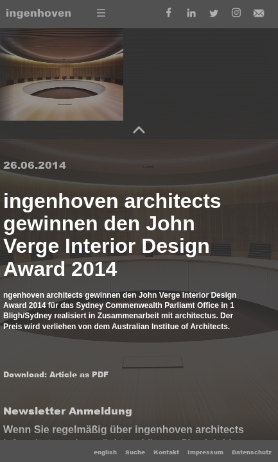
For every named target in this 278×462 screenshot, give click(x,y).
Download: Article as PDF (56, 375)
